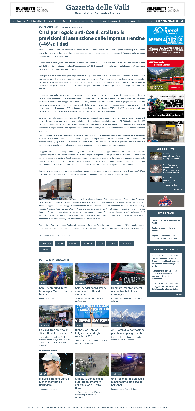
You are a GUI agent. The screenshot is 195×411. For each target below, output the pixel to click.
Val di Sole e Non (34, 21)
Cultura (103, 21)
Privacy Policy (151, 407)
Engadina (48, 21)
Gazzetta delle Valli (166, 364)
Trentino (73, 21)
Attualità (131, 21)
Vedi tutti (179, 294)
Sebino (57, 21)
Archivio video (177, 190)
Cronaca (93, 21)
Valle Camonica (18, 21)
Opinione (148, 21)
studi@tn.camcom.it (135, 228)
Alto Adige (83, 21)
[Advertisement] (166, 306)
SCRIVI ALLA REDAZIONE (167, 21)
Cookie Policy (162, 407)
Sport (140, 21)
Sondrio (122, 21)
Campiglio (112, 21)
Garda (65, 21)
